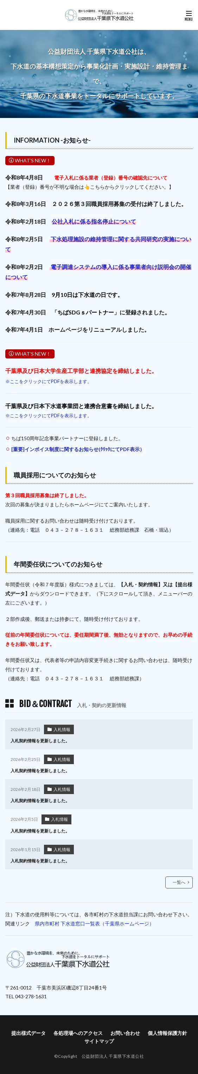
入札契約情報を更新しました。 (40, 740)
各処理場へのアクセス (78, 1033)
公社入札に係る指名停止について (94, 221)
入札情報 (61, 729)
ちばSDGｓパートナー (85, 312)
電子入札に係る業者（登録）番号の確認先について (110, 178)
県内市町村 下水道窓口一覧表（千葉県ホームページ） (94, 923)
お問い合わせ (125, 1033)
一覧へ (179, 882)
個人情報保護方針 (167, 1033)
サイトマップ (99, 1041)
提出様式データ (28, 1033)
